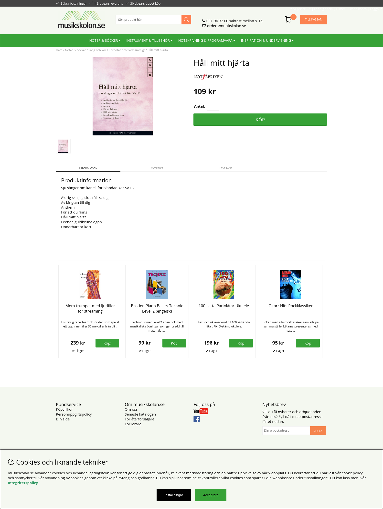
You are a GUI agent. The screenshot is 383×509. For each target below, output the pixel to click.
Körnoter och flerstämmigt (127, 50)
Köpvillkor (64, 409)
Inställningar (174, 495)
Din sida (63, 419)
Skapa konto (301, 3)
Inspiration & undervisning (266, 38)
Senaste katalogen (140, 414)
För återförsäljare (139, 419)
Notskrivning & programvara (205, 38)
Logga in (320, 3)
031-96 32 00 (217, 18)
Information (88, 168)
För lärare (133, 423)
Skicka (317, 431)
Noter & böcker (103, 38)
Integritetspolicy (23, 482)
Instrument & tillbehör (148, 38)
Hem (59, 50)
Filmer (284, 3)
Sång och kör (97, 50)
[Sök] (153, 17)
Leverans (226, 168)
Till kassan (313, 17)
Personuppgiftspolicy (74, 414)
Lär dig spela (267, 3)
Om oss (131, 409)
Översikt (157, 168)
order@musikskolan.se (226, 23)
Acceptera (210, 495)
